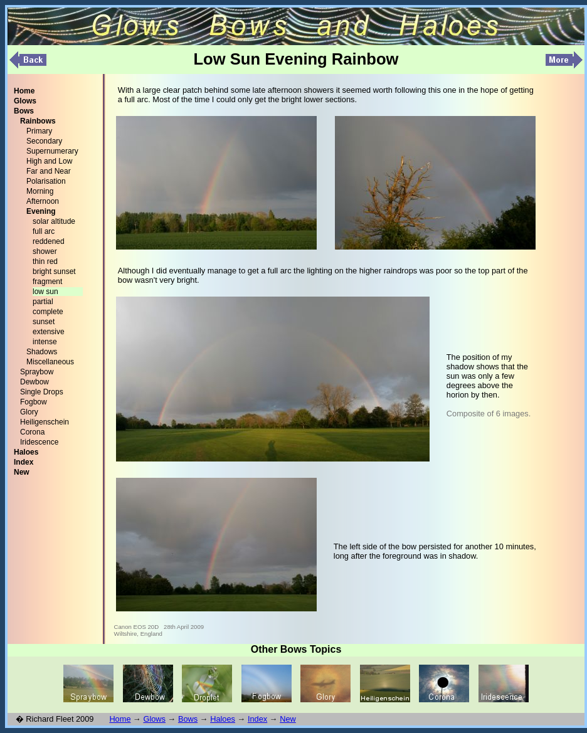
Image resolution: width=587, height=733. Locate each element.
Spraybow (36, 371)
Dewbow (34, 381)
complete (48, 311)
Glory (29, 412)
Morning (39, 191)
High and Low (49, 161)
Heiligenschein (44, 422)
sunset (44, 321)
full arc (44, 231)
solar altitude (54, 221)
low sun (45, 291)
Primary (39, 131)
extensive (49, 331)
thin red (45, 261)
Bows (188, 719)
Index (257, 719)
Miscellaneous (50, 361)
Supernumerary (52, 151)
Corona (32, 432)
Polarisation (46, 181)
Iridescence (39, 442)
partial (43, 301)
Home (119, 719)
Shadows (41, 351)
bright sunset (54, 271)
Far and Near (48, 171)
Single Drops (41, 392)
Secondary (44, 141)
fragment (47, 281)
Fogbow (33, 402)
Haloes (222, 719)
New (288, 719)
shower (45, 251)
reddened (49, 241)
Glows (154, 719)
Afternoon (42, 201)
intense (45, 341)
